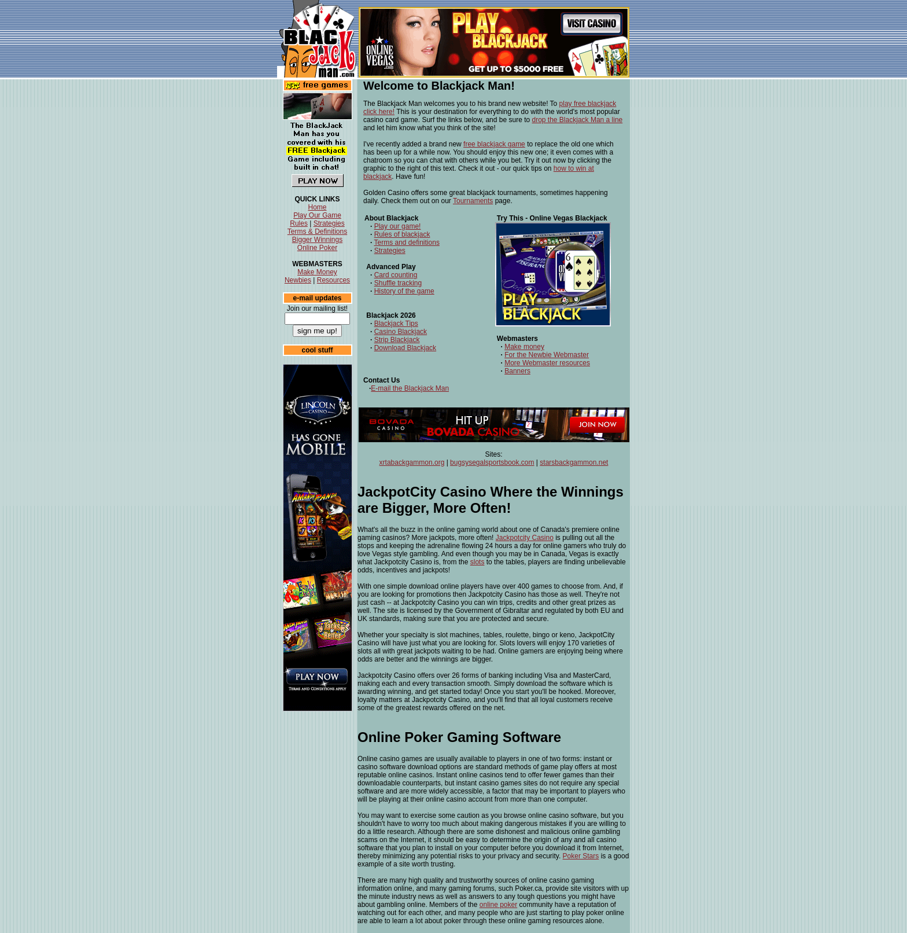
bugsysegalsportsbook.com (492, 462)
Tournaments (473, 201)
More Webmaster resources (547, 363)
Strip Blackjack (397, 340)
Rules (299, 223)
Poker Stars (581, 856)
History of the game (404, 291)
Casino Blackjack (400, 332)
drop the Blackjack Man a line (577, 120)
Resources (333, 280)
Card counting (396, 275)
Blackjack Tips (396, 323)
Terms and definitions (406, 242)
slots (477, 562)
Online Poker (317, 248)
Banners (517, 371)
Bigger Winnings (317, 240)
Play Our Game (317, 215)
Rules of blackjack (402, 234)
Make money (524, 347)
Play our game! (397, 226)
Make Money (317, 272)
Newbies (298, 280)
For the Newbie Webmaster (546, 355)
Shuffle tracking (398, 283)
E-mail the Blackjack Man (410, 388)
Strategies (329, 223)
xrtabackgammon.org (412, 462)
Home (317, 207)
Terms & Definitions (317, 231)
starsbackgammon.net (574, 462)
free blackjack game (494, 144)
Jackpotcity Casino (525, 538)
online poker (498, 905)
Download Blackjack (405, 348)
